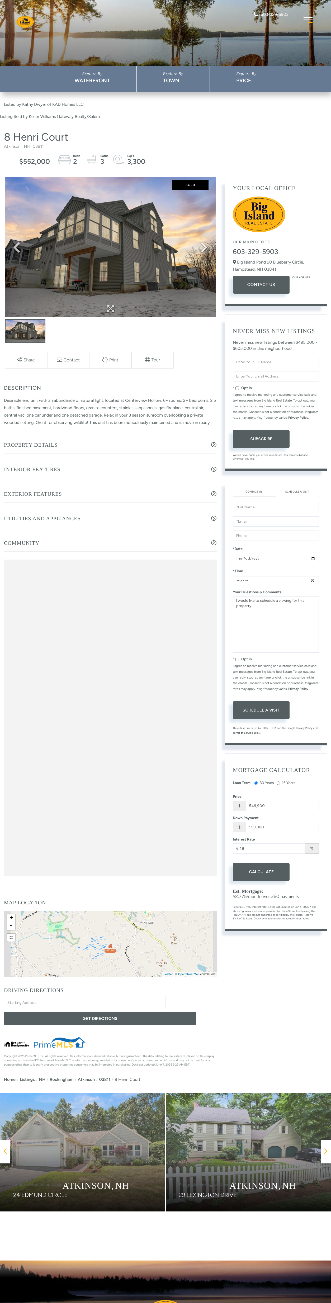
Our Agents (301, 277)
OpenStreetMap (189, 974)
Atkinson (86, 1063)
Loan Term (241, 783)
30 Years (264, 783)
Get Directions (192, 1002)
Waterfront (92, 80)
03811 (104, 1063)
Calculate (261, 872)
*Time (238, 572)
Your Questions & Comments (257, 593)
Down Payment (246, 819)
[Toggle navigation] (308, 19)
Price (243, 80)
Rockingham (61, 1063)
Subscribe (261, 438)
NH (42, 1063)
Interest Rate (244, 840)
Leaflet (168, 974)
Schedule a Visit (297, 492)
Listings (27, 1063)
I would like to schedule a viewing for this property (276, 625)
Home (10, 1063)
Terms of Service (243, 733)
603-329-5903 (271, 14)
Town (171, 80)
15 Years (286, 783)
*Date (238, 549)
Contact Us (261, 284)
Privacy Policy (298, 417)
